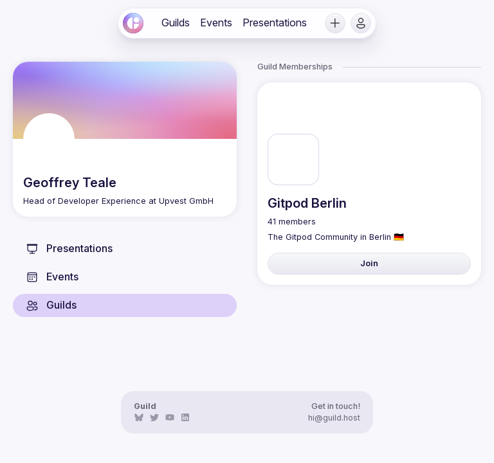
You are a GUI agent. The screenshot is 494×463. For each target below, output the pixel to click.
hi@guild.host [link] (334, 417)
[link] (133, 23)
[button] (335, 23)
